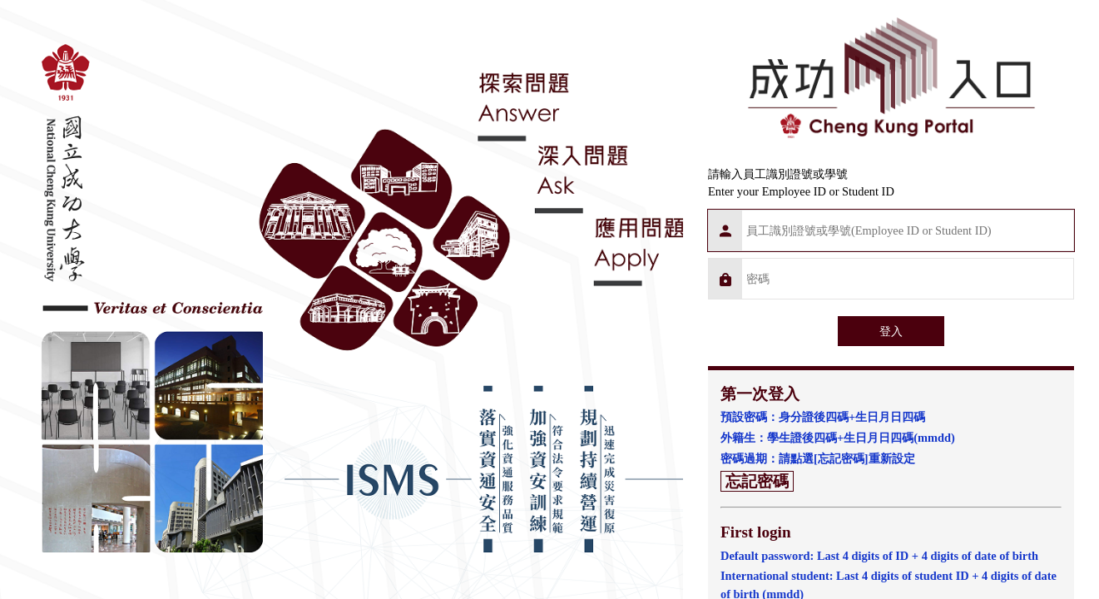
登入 (891, 331)
